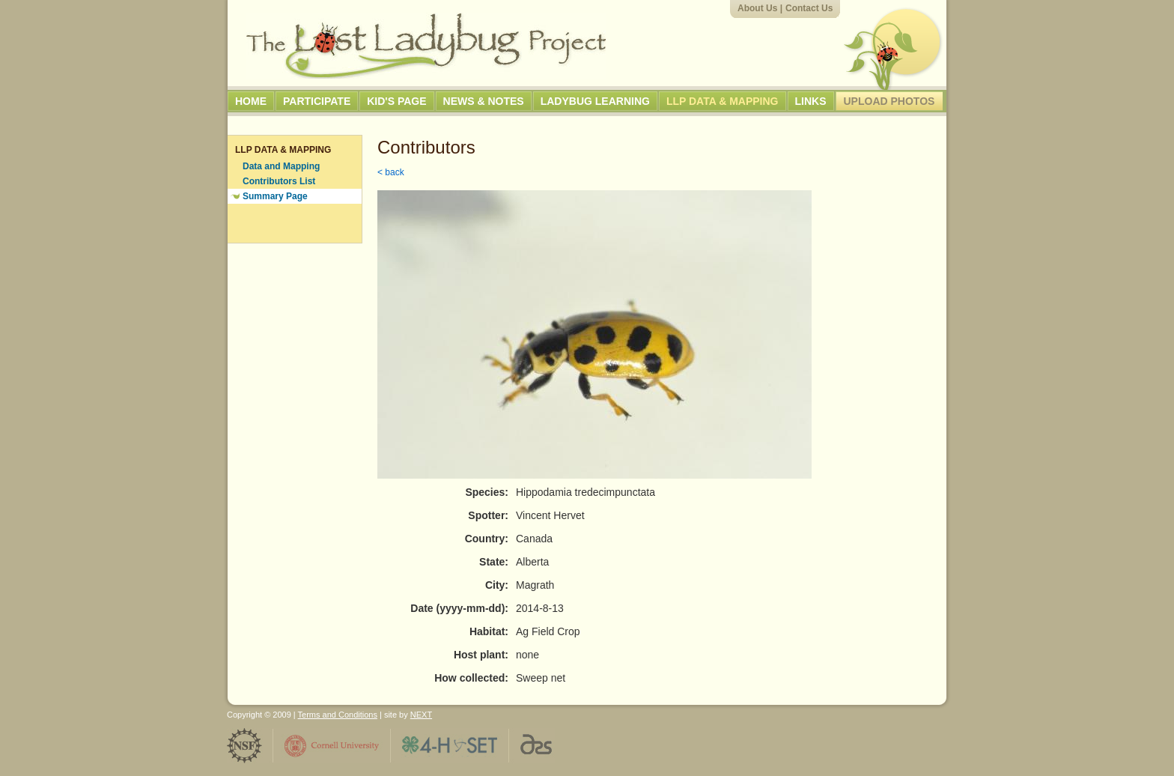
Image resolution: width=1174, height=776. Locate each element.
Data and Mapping (281, 166)
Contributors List (279, 181)
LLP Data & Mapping (722, 101)
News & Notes (483, 101)
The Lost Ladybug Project (426, 46)
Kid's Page (396, 101)
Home (251, 101)
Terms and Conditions (337, 714)
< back (390, 172)
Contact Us (809, 8)
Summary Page (275, 196)
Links (811, 101)
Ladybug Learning (595, 101)
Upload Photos (889, 101)
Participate (316, 101)
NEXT (421, 714)
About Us (757, 8)
